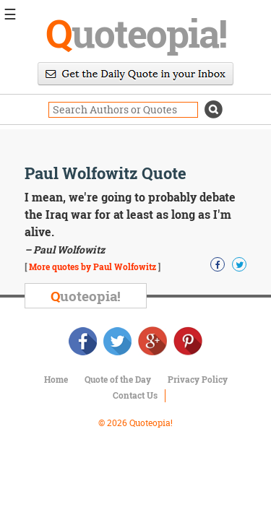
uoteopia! (136, 32)
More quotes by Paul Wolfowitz (92, 266)
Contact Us (135, 395)
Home (56, 379)
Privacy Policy (198, 379)
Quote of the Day (118, 379)
